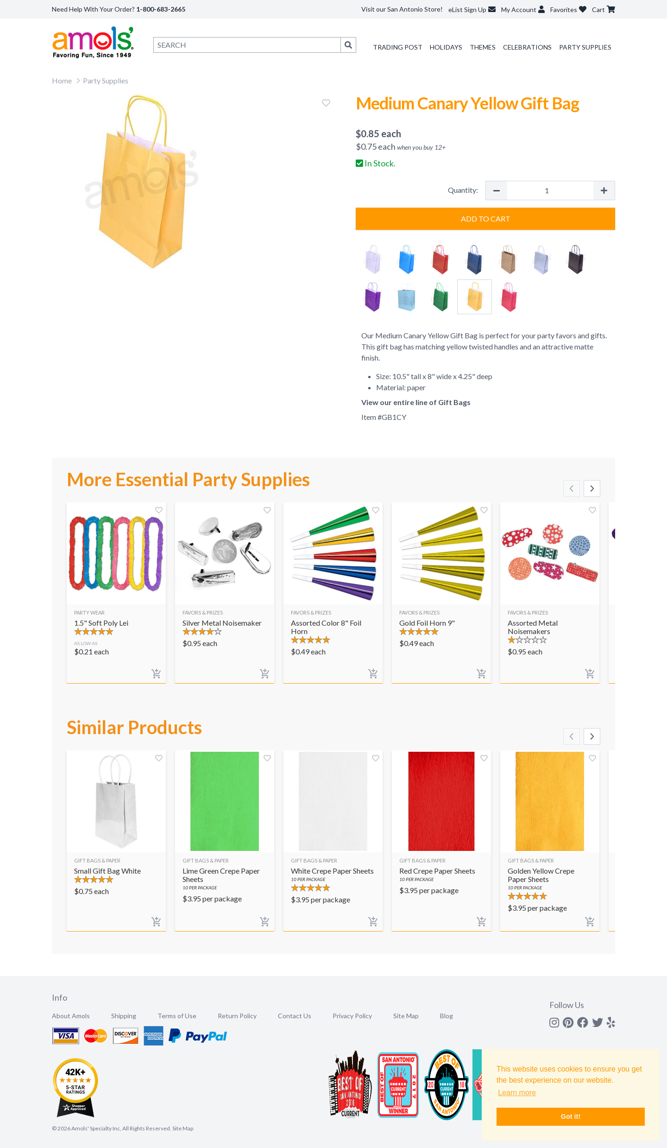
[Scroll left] (571, 488)
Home (62, 80)
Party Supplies (585, 47)
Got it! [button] (570, 1116)
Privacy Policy (352, 1016)
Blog (446, 1016)
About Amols (71, 1016)
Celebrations (527, 47)
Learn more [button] (517, 1093)
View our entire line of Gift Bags (416, 402)
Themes (483, 47)
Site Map (406, 1016)
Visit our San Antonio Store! (402, 9)
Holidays (446, 47)
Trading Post (397, 47)
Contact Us (294, 1016)
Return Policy (237, 1016)
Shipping (123, 1016)
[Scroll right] (592, 488)
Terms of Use (176, 1016)
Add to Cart (485, 218)
